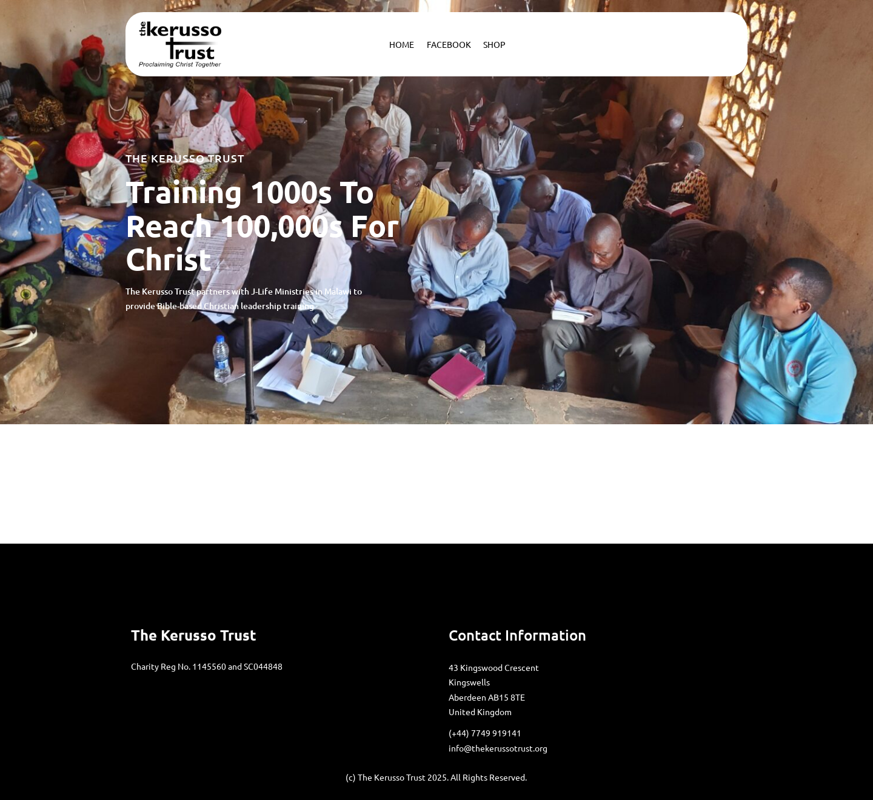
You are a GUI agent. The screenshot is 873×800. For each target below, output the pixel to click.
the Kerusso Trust (193, 634)
